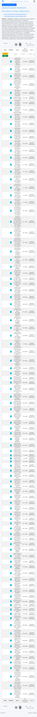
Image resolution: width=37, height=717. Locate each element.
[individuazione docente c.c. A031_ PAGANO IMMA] (11, 646)
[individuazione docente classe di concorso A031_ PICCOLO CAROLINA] (11, 668)
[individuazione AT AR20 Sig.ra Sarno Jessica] (11, 383)
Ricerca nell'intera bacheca (9, 4)
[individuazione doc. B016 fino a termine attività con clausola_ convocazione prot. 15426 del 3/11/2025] (11, 233)
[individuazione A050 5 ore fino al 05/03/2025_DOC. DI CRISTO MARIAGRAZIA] (11, 397)
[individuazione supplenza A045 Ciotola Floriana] (11, 433)
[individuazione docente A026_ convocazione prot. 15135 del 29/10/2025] (11, 290)
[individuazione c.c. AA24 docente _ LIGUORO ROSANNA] (11, 658)
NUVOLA (30, 712)
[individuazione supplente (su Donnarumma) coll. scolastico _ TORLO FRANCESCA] (11, 694)
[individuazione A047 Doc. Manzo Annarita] (11, 368)
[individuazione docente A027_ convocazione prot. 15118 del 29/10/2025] (11, 304)
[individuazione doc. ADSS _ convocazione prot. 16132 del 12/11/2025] (11, 172)
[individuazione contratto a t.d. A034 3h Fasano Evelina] (11, 476)
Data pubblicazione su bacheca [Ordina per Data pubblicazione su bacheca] (25, 50)
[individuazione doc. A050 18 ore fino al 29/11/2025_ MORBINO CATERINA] (11, 320)
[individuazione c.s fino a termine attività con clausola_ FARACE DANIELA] (11, 352)
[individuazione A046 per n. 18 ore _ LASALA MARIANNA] (11, 640)
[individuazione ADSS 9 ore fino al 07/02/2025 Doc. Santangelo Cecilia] (11, 416)
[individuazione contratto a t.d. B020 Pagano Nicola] (11, 508)
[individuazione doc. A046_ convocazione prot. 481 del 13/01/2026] (11, 103)
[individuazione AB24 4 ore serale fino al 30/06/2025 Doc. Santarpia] (11, 403)
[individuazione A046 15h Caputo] (11, 458)
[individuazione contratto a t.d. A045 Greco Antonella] (11, 503)
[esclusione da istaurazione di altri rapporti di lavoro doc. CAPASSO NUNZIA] (11, 110)
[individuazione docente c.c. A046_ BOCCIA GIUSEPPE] (11, 585)
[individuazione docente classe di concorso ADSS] (11, 662)
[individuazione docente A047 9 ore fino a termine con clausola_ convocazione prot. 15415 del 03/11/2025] (11, 242)
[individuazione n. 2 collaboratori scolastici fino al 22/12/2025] (11, 137)
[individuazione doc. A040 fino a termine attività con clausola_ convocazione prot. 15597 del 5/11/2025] (11, 211)
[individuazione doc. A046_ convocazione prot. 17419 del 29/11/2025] (11, 158)
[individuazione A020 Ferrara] (11, 461)
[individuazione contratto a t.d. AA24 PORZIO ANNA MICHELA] (11, 466)
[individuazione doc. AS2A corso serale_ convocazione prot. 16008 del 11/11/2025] (11, 188)
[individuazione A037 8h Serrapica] (11, 455)
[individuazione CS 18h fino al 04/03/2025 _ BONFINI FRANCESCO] (11, 439)
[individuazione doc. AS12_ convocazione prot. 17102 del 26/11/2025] (11, 165)
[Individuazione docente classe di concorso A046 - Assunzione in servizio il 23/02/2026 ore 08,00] (11, 85)
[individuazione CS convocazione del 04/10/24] (11, 601)
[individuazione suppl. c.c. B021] (11, 614)
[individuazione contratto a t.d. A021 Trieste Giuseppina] (11, 481)
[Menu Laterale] (3, 1)
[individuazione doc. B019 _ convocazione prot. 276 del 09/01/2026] (11, 117)
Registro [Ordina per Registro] (32, 49)
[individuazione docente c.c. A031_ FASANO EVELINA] (11, 652)
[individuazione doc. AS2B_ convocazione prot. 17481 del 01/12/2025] (11, 144)
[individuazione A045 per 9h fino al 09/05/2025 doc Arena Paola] (11, 445)
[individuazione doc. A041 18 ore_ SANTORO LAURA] (11, 279)
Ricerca (5, 55)
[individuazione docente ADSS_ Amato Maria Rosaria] (11, 497)
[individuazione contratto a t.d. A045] (11, 519)
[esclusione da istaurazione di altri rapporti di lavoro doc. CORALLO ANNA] (11, 76)
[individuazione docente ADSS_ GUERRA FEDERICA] (11, 550)
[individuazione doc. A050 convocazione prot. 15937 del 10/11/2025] (11, 202)
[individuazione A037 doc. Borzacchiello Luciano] (11, 373)
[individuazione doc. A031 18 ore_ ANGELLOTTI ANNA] (11, 284)
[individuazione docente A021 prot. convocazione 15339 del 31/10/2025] (11, 260)
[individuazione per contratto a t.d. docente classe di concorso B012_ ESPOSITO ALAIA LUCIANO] (11, 686)
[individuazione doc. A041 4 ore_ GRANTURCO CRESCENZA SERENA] (11, 273)
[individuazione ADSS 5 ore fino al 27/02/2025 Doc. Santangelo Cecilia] (11, 409)
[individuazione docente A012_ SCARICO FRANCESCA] (11, 428)
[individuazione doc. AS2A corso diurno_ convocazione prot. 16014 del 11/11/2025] (11, 179)
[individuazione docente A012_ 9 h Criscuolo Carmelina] (11, 544)
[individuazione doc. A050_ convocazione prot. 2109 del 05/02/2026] (11, 93)
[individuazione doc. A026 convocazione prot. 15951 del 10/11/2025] (11, 195)
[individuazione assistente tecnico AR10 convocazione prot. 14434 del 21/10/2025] (11, 336)
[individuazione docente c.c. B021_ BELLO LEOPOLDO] (11, 579)
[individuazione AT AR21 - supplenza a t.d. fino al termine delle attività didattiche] (11, 556)
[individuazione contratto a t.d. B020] (11, 523)
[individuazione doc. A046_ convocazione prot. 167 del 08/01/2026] (11, 124)
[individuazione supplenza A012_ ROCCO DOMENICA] (11, 618)
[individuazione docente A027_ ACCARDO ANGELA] (11, 491)
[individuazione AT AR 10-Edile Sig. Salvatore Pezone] (11, 378)
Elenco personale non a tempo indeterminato (15, 14)
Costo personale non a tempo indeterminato (15, 16)
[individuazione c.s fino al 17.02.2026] (11, 98)
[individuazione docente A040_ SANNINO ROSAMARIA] (11, 567)
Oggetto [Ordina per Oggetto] (17, 49)
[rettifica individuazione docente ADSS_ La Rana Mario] (11, 534)
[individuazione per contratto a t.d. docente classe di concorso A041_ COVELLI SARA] (11, 625)
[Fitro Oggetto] (17, 55)
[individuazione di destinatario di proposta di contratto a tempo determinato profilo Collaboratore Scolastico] (11, 361)
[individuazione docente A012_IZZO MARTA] (11, 486)
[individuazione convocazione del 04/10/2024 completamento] (11, 596)
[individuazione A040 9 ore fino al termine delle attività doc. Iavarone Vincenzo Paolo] (11, 389)
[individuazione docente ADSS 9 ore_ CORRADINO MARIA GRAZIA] (11, 528)
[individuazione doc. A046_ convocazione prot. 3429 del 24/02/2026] (11, 69)
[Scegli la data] (25, 55)
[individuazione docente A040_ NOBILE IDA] (11, 562)
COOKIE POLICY (3, 712)
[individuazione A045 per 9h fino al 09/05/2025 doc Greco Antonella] (11, 451)
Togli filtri (5, 53)
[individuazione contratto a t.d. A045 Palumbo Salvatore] (11, 514)
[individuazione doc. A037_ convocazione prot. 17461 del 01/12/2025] (11, 151)
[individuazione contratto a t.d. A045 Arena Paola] (11, 471)
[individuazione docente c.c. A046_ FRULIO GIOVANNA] (11, 591)
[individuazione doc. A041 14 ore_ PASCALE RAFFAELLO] (11, 267)
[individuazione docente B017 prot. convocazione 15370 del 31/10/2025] (11, 251)
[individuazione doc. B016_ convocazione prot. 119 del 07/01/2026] (11, 131)
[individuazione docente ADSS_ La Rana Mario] (11, 539)
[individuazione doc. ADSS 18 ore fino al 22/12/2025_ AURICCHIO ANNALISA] (11, 312)
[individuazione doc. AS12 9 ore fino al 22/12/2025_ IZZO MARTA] (11, 328)
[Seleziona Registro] (32, 55)
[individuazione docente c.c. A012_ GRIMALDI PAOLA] (11, 609)
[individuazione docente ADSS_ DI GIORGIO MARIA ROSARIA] (11, 423)
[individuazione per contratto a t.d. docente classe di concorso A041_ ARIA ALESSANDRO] (11, 633)
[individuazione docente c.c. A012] (11, 605)
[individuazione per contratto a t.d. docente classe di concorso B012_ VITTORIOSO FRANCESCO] (11, 676)
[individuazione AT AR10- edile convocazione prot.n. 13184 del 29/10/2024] (11, 573)
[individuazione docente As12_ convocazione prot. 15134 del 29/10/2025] (11, 297)
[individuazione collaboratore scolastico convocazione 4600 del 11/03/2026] (11, 62)
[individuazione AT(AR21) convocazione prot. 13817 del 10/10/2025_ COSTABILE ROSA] (11, 344)
